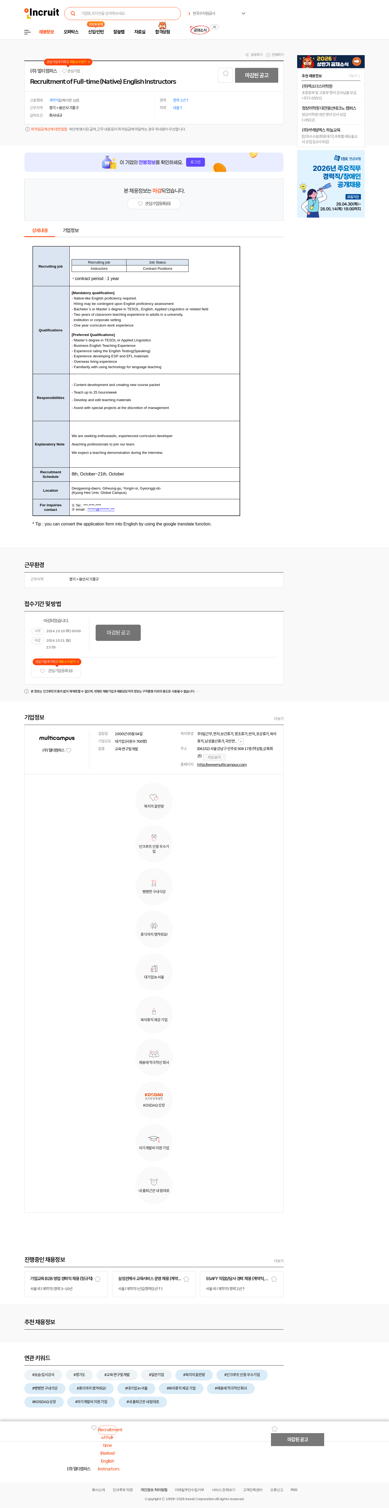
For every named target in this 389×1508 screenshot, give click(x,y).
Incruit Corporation (199, 1499)
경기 (72, 579)
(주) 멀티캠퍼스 (43, 71)
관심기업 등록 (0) (56, 671)
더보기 (279, 718)
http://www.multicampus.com (222, 764)
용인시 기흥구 (89, 579)
